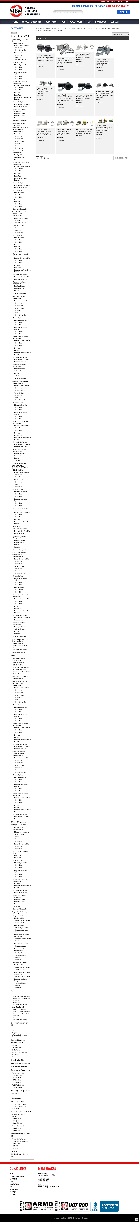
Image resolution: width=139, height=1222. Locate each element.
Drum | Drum (17, 1123)
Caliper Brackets (18, 663)
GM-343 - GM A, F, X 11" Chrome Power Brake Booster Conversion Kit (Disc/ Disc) (83, 56)
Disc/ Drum (18, 855)
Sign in (119, 2)
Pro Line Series (17, 1101)
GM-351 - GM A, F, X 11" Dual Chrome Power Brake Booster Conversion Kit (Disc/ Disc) (45, 91)
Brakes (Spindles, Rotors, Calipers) (18, 1041)
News (103, 2)
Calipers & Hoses (19, 115)
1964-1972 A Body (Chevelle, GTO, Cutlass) (20, 467)
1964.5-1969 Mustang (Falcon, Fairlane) (19, 682)
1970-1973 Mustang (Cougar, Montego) (19, 752)
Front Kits (18, 48)
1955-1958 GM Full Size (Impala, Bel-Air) (20, 40)
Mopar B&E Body (17, 827)
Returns (13, 1195)
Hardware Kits (16, 1054)
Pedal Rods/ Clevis (18, 1085)
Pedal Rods (18, 95)
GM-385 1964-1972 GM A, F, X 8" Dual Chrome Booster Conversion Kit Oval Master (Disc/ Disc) (65, 61)
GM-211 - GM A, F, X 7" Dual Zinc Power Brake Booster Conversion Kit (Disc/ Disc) (84, 131)
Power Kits (17, 134)
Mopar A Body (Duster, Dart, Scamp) (19, 912)
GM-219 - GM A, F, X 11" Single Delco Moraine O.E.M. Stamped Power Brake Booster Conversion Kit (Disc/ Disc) (104, 129)
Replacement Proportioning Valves (20, 648)
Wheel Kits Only (19, 834)
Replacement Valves (20, 106)
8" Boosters (17, 1080)
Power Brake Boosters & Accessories (21, 163)
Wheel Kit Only (19, 53)
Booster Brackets (17, 1087)
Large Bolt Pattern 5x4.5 (21, 916)
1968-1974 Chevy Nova (20, 381)
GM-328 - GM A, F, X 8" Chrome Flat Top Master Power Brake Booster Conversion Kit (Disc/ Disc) (45, 132)
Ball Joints (15, 1093)
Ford (13, 655)
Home (15, 21)
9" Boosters (17, 1078)
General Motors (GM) (20, 36)
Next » (46, 158)
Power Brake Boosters (20, 645)
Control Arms (16, 1098)
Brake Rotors (16, 1050)
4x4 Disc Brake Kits (19, 1009)
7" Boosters (17, 1082)
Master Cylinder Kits (20, 65)
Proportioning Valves (20, 102)
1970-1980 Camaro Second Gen (18, 124)
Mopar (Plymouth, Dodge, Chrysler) (18, 823)
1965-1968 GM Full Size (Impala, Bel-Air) (20, 212)
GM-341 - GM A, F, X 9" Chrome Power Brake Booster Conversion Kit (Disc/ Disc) (102, 62)
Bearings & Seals (19, 113)
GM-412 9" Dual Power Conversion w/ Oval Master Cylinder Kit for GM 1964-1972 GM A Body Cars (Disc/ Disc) (65, 98)
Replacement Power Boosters (20, 179)
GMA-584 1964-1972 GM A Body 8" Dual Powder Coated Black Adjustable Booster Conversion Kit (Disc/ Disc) (45, 58)
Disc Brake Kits (18, 43)
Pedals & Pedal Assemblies (21, 667)
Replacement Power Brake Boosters (22, 98)
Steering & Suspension (20, 121)
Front (17, 836)
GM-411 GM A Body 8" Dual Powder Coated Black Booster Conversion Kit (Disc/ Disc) (84, 97)
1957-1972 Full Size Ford (20, 676)
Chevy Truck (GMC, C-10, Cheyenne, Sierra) (20, 640)
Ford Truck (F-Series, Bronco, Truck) (18, 659)
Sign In (123, 12)
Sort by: (108, 34)
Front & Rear (19, 148)
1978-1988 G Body (18, 652)
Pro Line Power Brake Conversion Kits (19, 1107)
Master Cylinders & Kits (21, 1111)
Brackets (17, 93)
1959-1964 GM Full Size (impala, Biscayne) (20, 128)
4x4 (12, 991)
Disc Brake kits (18, 131)
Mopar (14, 1033)
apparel (14, 33)
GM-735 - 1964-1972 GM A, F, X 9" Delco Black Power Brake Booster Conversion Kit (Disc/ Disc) (104, 94)
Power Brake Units (19, 1066)
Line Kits (14, 1151)
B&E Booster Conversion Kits (21, 852)
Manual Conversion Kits (21, 832)
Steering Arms (16, 1096)
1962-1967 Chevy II (18, 296)
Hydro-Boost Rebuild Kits (20, 1155)
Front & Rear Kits (20, 50)
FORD (14, 1028)
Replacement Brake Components (19, 110)
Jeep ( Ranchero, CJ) (18, 1007)
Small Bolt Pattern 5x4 (20, 962)
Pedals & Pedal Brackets (21, 1063)
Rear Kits (18, 57)
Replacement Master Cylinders (20, 73)
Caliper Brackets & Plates (20, 1052)
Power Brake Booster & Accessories (20, 82)
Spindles (17, 375)
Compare (41, 66)
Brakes (25, 11)
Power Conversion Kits (21, 45)
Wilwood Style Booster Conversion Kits (19, 1036)
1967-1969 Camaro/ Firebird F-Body (19, 553)
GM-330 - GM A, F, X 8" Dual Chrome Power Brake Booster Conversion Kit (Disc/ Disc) (64, 132)
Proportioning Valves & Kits (21, 1134)
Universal (15, 994)
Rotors (16, 118)
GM (13, 1030)
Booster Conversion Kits (22, 85)
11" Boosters (17, 1075)
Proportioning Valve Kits (22, 104)
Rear (16, 839)
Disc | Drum (19, 67)
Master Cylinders (18, 62)
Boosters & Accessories (21, 1070)
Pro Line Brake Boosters (19, 1104)
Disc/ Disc (17, 858)
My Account (111, 2)
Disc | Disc (18, 69)
